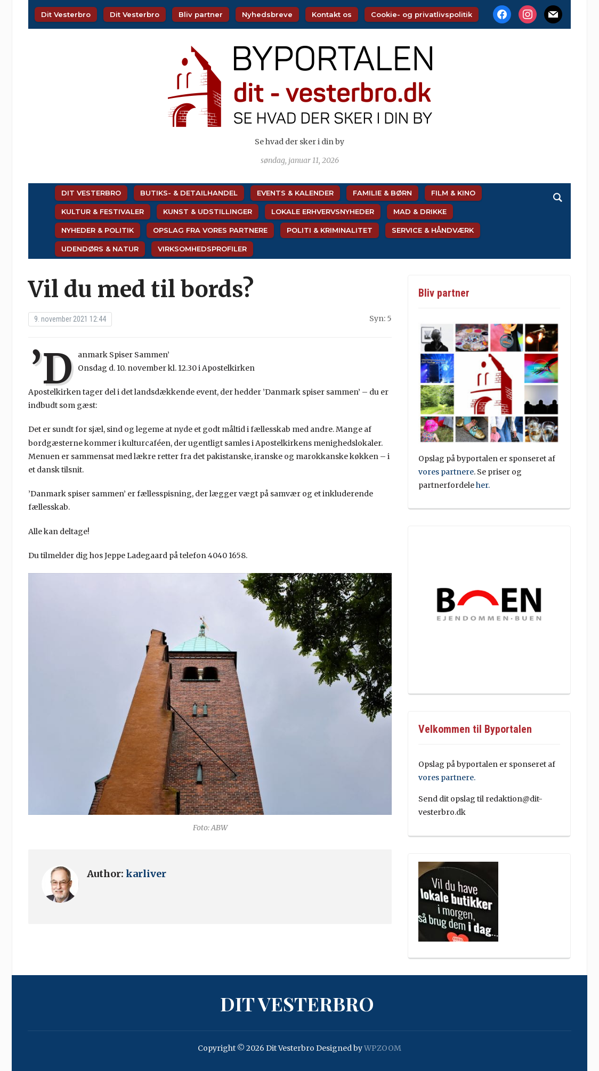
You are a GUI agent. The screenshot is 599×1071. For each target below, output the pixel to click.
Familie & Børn (382, 193)
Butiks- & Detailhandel (189, 193)
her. (483, 485)
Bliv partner (201, 14)
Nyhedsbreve (267, 14)
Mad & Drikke (420, 211)
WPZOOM (382, 1048)
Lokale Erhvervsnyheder (322, 211)
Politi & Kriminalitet (330, 230)
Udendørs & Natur (100, 248)
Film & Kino (453, 193)
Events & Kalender (295, 193)
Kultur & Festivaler (102, 211)
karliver (146, 874)
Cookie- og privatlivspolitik (421, 14)
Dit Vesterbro (66, 14)
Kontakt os (332, 14)
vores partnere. (446, 777)
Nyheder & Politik (97, 230)
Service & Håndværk (433, 230)
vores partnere (446, 472)
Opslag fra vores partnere (210, 230)
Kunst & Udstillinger (207, 211)
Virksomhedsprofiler (202, 248)
